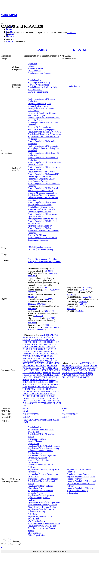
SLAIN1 (33, 382)
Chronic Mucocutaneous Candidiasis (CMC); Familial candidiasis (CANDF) (44, 260)
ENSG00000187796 (31, 414)
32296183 (71, 32)
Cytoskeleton (33, 443)
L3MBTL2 (47, 368)
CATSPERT (36, 340)
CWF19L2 (50, 347)
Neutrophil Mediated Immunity (41, 108)
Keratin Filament (35, 441)
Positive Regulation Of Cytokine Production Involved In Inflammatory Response (43, 230)
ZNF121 (34, 398)
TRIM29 (26, 389)
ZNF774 (41, 403)
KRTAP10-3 (52, 365)
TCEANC (42, 384)
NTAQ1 (26, 375)
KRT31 (57, 363)
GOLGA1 (84, 370)
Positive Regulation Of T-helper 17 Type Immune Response (42, 238)
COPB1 (73, 368)
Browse (9, 29)
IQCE (51, 358)
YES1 (52, 394)
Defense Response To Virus (39, 212)
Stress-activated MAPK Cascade (41, 209)
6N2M (45, 420)
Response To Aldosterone (38, 235)
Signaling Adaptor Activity (39, 82)
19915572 (48, 327)
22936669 (55, 290)
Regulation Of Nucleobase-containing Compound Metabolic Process (43, 449)
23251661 (51, 318)
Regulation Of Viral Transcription (42, 526)
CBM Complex (34, 71)
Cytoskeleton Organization (39, 498)
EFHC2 (26, 351)
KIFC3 (30, 363)
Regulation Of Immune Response (42, 195)
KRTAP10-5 (28, 368)
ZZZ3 (25, 405)
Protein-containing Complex (39, 73)
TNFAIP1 (32, 387)
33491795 (84, 290)
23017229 (38, 316)
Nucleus (31, 500)
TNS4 (38, 387)
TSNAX (35, 391)
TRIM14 (45, 387)
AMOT (82, 363)
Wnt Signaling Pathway (38, 521)
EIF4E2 (40, 351)
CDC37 (26, 344)
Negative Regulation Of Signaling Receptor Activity (81, 477)
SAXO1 (44, 379)
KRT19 (50, 363)
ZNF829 (48, 403)
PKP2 (31, 377)
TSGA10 (89, 375)
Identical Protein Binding (38, 85)
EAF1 (85, 368)
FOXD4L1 (27, 356)
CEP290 (93, 365)
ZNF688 (33, 403)
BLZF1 (39, 337)
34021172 (32, 297)
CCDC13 (51, 340)
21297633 (32, 330)
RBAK (32, 379)
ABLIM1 (45, 335)
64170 (25, 408)
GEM (34, 356)
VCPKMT (38, 394)
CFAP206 (66, 368)
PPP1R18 (46, 377)
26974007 (43, 287)
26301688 (32, 323)
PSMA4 (26, 379)
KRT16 (43, 363)
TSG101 (81, 375)
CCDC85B (36, 342)
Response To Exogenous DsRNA (41, 179)
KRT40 (26, 365)
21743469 (53, 273)
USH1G (55, 391)
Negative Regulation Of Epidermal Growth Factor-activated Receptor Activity (81, 483)
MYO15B (47, 372)
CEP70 (25, 347)
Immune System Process (38, 106)
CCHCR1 (55, 342)
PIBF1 (56, 375)
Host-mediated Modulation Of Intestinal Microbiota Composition (42, 191)
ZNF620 (56, 401)
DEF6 (79, 368)
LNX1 (37, 370)
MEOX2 (26, 372)
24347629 (83, 301)
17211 (64, 411)
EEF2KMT (93, 368)
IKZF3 (38, 358)
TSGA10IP (27, 391)
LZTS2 (50, 370)
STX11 (55, 382)
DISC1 (32, 349)
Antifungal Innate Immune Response (43, 219)
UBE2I (43, 391)
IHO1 (32, 358)
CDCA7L (33, 344)
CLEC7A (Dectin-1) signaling (40, 249)
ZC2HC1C (34, 396)
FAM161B (36, 354)
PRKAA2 (66, 375)
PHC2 (50, 375)
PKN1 (90, 372)
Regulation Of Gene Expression (41, 495)
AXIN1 (26, 337)
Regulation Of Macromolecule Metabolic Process (40, 491)
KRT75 (32, 365)
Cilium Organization (36, 535)
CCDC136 (27, 342)
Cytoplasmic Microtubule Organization (44, 502)
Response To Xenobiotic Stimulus (42, 113)
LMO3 (31, 370)
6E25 (25, 420)
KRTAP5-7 (38, 368)
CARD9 (41, 49)
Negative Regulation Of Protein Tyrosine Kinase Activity (80, 489)
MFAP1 (33, 372)
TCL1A (50, 384)
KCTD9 (33, 361)
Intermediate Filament (37, 439)
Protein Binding (34, 80)
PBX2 (45, 375)
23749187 (32, 276)
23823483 (87, 297)
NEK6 (78, 372)
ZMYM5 (26, 398)
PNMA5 (37, 377)
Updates (10, 36)
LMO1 (25, 370)
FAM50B (45, 354)
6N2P (50, 420)
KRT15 (37, 363)
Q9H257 (26, 417)
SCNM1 (52, 379)
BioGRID (10, 42)
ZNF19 (41, 398)
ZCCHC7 (44, 396)
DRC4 (38, 349)
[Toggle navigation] (2, 23)
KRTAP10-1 (41, 365)
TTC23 (65, 377)
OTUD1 (33, 375)
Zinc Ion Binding (35, 453)
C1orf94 (46, 337)
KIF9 (25, 363)
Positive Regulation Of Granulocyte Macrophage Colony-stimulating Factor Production (44, 148)
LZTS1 (44, 370)
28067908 (32, 292)
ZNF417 (26, 401)
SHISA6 (26, 382)
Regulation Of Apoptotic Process (41, 172)
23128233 (32, 304)
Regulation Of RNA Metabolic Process (44, 446)
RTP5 (38, 379)
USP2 (31, 394)
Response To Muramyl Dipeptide (41, 129)
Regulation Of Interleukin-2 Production (44, 132)
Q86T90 (65, 417)
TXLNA (71, 377)
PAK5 (39, 375)
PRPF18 (53, 377)
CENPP (86, 365)
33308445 (48, 325)
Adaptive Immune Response (39, 103)
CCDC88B (46, 342)
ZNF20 (48, 398)
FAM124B (48, 351)
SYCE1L (74, 375)
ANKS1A (90, 363)
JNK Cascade (33, 111)
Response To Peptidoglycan (39, 127)
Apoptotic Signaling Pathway (40, 226)
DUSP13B (45, 349)
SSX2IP (41, 382)
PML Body (32, 514)
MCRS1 (57, 370)
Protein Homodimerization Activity (42, 87)
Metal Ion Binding (35, 89)
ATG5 (64, 365)
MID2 (39, 372)
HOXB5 (49, 356)
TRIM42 (34, 389)
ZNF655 (26, 403)
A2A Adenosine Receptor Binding (42, 507)
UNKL (49, 391)
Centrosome (33, 462)
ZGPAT (51, 396)
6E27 (34, 420)
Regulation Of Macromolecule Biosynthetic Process (40, 487)
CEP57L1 (52, 344)
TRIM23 (53, 387)
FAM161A (27, 354)
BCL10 (32, 337)
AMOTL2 (53, 335)
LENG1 (56, 368)
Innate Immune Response (38, 181)
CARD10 (26, 340)
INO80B (45, 358)
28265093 (49, 311)
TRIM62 (49, 389)
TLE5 (25, 387)
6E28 (39, 420)
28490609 (49, 271)
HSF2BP (26, 358)
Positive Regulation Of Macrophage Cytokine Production (43, 215)
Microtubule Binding (36, 512)
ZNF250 (54, 398)
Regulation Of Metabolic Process (41, 509)
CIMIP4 (32, 347)
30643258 (71, 294)
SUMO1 (26, 384)
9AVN (25, 422)
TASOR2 (34, 384)
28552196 (87, 287)
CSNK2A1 (40, 347)
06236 (25, 411)
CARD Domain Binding (38, 92)
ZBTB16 (26, 396)
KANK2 (26, 361)
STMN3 (48, 382)
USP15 (25, 394)
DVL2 (53, 349)
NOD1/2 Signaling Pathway (39, 247)
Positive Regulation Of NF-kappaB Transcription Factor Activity (42, 203)
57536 (64, 408)
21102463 (46, 290)
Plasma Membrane (35, 68)
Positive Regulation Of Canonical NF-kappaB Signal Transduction (44, 175)
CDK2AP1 (42, 344)
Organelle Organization (37, 458)
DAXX (26, 349)
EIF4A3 (32, 351)
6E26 (29, 420)
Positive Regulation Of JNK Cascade (43, 188)
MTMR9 (71, 372)
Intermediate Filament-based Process (43, 479)
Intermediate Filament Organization (43, 455)
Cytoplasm (32, 64)
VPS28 (46, 394)
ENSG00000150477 (70, 414)
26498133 (32, 308)
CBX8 (44, 340)
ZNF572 (41, 401)
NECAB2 (56, 372)
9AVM (56, 420)
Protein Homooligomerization (40, 207)
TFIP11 (57, 384)
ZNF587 (48, 401)
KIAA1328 (80, 49)
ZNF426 (33, 401)
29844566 (84, 304)
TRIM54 (41, 389)
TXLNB (79, 377)
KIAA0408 (42, 361)
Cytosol (31, 66)
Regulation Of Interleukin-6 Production (44, 134)
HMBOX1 (41, 356)
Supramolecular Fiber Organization (42, 505)
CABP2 (53, 337)
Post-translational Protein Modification (44, 523)
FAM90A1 (54, 354)
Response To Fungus (36, 115)
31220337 (71, 308)
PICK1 (25, 377)
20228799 (41, 330)
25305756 (47, 299)
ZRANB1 (57, 403)
